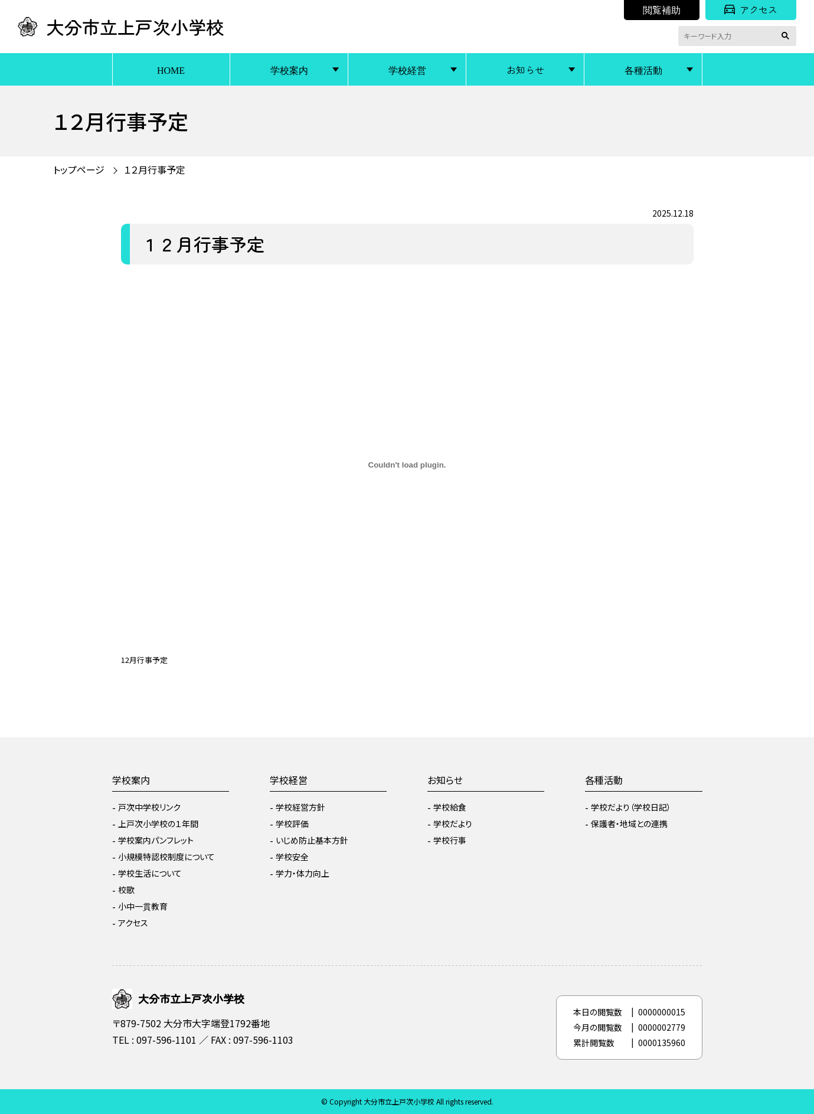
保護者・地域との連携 (629, 823)
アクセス (750, 9)
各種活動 (643, 70)
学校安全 (292, 857)
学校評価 (292, 823)
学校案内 (289, 70)
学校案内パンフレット (156, 840)
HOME (171, 70)
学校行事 (449, 840)
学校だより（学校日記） (631, 807)
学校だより (452, 823)
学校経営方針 (300, 807)
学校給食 (449, 807)
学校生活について (150, 873)
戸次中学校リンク (149, 807)
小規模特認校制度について (166, 857)
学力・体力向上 (302, 873)
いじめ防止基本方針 (312, 840)
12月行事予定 (144, 659)
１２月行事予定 (154, 169)
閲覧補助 (662, 9)
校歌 (126, 890)
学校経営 (407, 70)
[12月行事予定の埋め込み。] (407, 465)
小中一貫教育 (143, 906)
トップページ (78, 169)
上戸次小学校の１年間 (158, 823)
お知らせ (525, 70)
